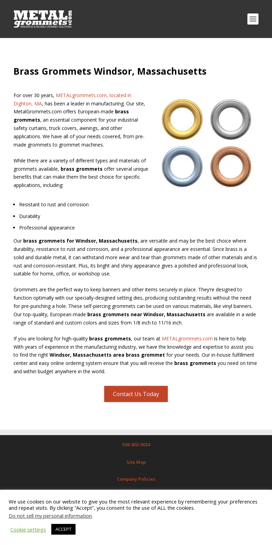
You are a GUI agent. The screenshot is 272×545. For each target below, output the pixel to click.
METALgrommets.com (187, 338)
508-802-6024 (136, 444)
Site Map (136, 462)
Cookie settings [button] (28, 529)
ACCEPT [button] (63, 529)
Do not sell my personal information (50, 515)
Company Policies (136, 479)
